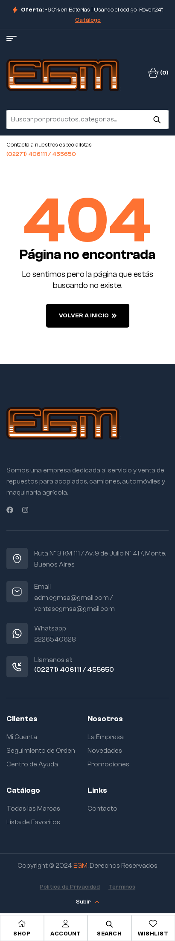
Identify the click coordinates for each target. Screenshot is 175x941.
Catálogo (88, 20)
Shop (21, 933)
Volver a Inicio (88, 315)
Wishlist (153, 933)
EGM (80, 865)
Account (65, 933)
